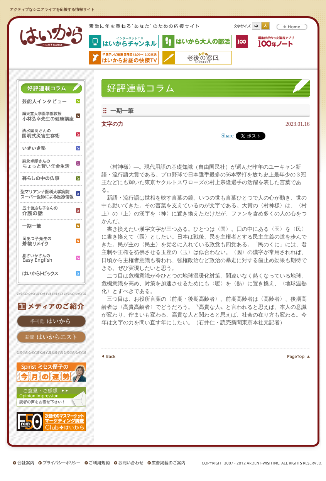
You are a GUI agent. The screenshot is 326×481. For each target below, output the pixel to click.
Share (227, 136)
